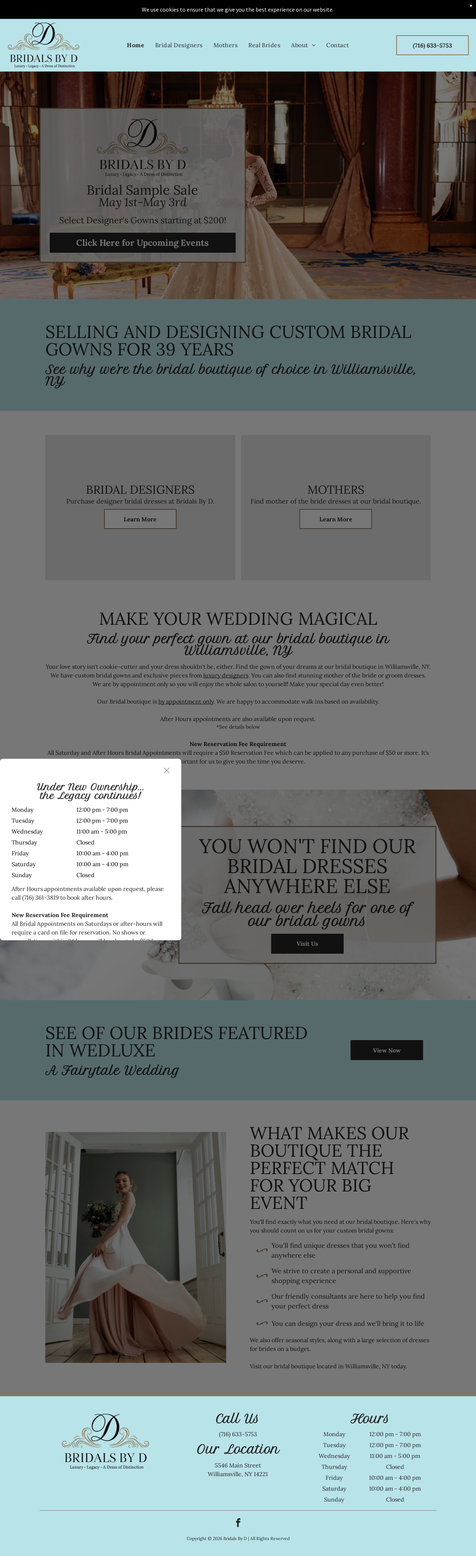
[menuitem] (135, 26)
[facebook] (238, 1523)
